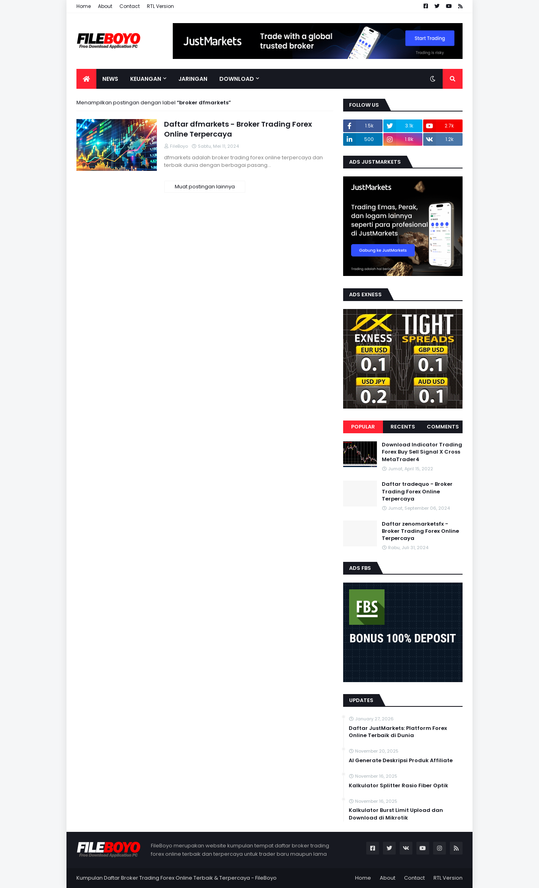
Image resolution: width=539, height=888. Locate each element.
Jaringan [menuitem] (192, 79)
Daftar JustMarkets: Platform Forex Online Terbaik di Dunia (398, 732)
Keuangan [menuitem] (145, 79)
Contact (129, 6)
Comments (443, 426)
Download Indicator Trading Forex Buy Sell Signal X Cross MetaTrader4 (422, 452)
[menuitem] (86, 79)
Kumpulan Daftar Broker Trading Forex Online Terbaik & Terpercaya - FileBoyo (176, 878)
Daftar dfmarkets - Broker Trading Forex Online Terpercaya (238, 129)
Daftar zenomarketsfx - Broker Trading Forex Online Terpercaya (420, 531)
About (105, 6)
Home (83, 6)
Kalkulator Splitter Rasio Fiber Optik (398, 785)
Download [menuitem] (236, 79)
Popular (363, 426)
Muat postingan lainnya (205, 186)
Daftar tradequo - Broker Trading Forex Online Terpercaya (417, 491)
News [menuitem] (110, 79)
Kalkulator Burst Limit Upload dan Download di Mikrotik (396, 814)
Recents (403, 426)
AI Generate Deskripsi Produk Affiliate (401, 760)
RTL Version (160, 6)
